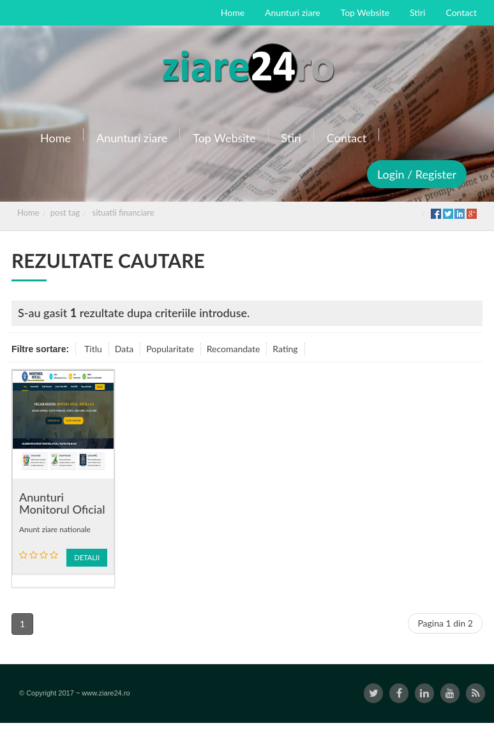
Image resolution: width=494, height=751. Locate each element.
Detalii (87, 557)
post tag (65, 212)
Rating (285, 348)
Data (124, 348)
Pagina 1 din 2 (445, 623)
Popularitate (170, 348)
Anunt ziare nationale (55, 529)
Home (28, 212)
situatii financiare (123, 212)
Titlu (93, 348)
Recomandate (233, 348)
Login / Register (416, 174)
